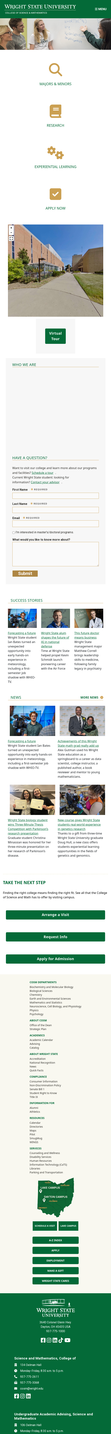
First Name (30, 489)
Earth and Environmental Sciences (50, 998)
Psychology (36, 1014)
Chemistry (36, 994)
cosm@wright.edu (31, 1388)
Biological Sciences (41, 991)
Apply (55, 1250)
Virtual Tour (55, 336)
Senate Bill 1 (37, 1089)
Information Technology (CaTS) (48, 1164)
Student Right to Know (43, 1093)
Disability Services (40, 1157)
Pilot (32, 1134)
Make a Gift (55, 1270)
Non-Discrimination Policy (45, 1085)
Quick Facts (37, 1070)
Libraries (35, 1168)
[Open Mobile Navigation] (101, 9)
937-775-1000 (55, 1331)
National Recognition (42, 1062)
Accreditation (38, 1058)
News (33, 1066)
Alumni (39, 1108)
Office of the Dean (41, 1025)
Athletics (40, 1111)
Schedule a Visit (45, 1225)
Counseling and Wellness (45, 1153)
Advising (35, 1044)
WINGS (34, 1142)
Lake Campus (68, 1225)
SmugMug (41, 1138)
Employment (55, 1260)
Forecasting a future (22, 633)
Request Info (55, 936)
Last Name (29, 504)
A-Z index (55, 1240)
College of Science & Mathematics (26, 12)
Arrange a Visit (55, 914)
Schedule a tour (43, 473)
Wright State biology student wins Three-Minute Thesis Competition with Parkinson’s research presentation (28, 826)
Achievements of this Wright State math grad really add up (78, 743)
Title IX (34, 1097)
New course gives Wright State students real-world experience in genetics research (79, 824)
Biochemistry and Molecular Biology (51, 987)
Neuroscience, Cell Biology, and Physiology (55, 1006)
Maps (33, 1130)
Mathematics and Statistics (46, 1002)
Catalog (34, 1047)
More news (89, 697)
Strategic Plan (38, 1029)
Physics (34, 1010)
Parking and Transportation (46, 1172)
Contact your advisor (45, 482)
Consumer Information (44, 1081)
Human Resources (41, 1160)
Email (26, 518)
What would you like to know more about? (41, 539)
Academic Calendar (41, 1040)
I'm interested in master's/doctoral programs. (45, 532)
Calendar (35, 1122)
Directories (36, 1126)
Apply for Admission (55, 958)
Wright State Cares (55, 1281)
